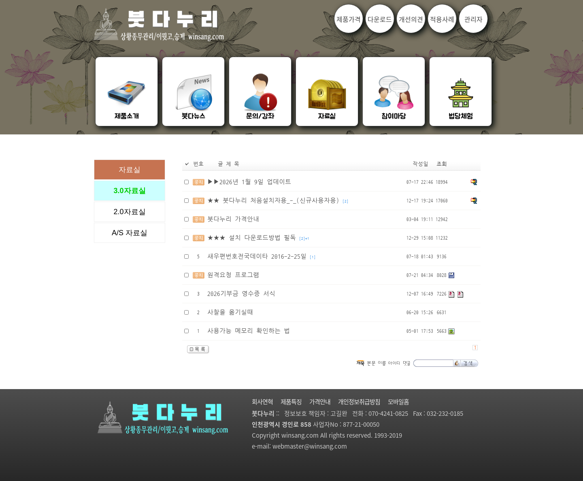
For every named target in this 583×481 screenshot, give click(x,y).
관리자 (473, 19)
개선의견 (411, 19)
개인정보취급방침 (359, 401)
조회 (441, 164)
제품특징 (291, 401)
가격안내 (319, 401)
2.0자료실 (129, 212)
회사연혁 (262, 401)
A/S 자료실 (129, 233)
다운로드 (380, 19)
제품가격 (348, 19)
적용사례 (442, 19)
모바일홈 (398, 401)
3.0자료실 (129, 191)
